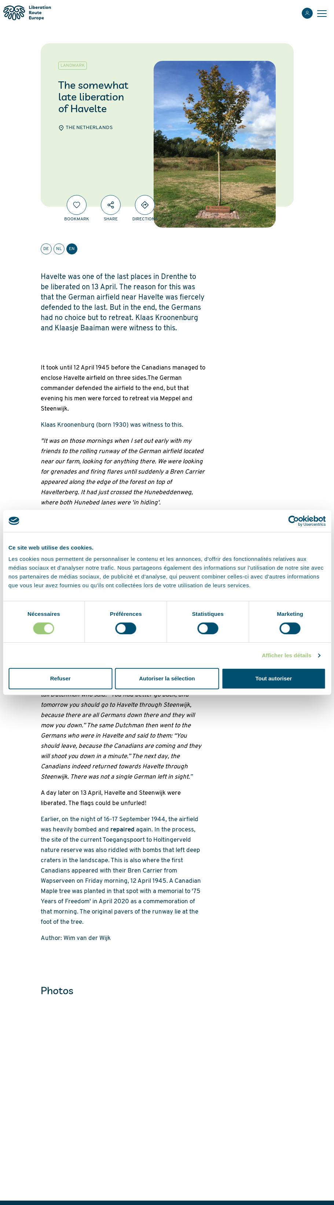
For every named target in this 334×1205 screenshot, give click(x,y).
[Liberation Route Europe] (27, 13)
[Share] (111, 205)
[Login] (307, 13)
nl (59, 249)
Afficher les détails (286, 655)
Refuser (60, 678)
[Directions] (145, 205)
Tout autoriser (273, 678)
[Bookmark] (77, 205)
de (46, 249)
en (72, 249)
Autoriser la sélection (167, 678)
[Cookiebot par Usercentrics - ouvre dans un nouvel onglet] (293, 520)
